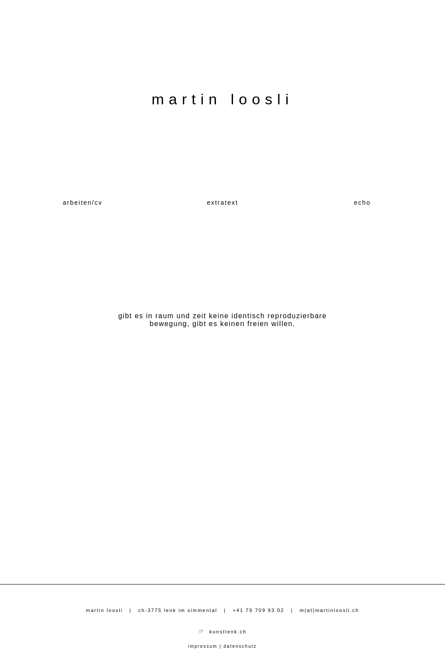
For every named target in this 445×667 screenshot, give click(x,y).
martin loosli (222, 99)
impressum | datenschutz (222, 646)
